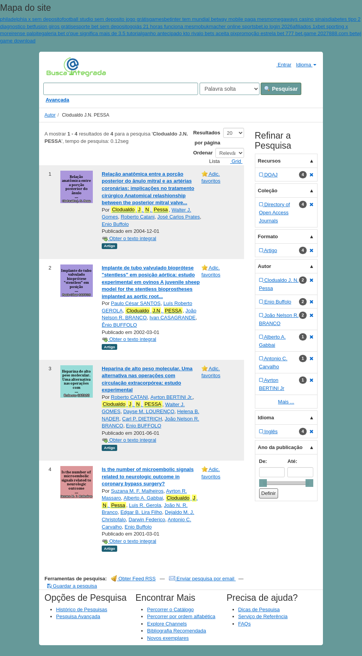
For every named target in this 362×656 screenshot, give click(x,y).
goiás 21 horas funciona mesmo (165, 26)
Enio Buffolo (115, 224)
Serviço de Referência (263, 616)
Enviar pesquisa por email (202, 578)
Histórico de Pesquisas (81, 609)
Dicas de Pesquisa (259, 609)
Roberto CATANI (129, 397)
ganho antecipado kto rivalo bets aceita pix (189, 33)
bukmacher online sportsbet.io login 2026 (247, 26)
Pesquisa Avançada (78, 616)
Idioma (306, 65)
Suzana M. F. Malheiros (137, 491)
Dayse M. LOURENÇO (148, 411)
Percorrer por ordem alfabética (181, 616)
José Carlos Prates (178, 217)
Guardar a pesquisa (72, 586)
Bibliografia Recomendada (176, 631)
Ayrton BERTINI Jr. (171, 397)
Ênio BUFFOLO (119, 325)
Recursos (269, 161)
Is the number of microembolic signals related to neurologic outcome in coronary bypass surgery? (148, 476)
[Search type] (230, 89)
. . (140, 209)
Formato (268, 236)
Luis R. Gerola (145, 505)
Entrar (280, 64)
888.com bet (343, 33)
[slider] (263, 483)
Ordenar (203, 153)
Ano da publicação (280, 447)
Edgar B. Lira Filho (141, 512)
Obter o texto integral (129, 238)
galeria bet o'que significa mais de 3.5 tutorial (91, 33)
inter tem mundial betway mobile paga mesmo (222, 19)
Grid (233, 161)
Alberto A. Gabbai (143, 498)
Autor (50, 115)
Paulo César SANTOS (136, 303)
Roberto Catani (137, 217)
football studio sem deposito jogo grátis (105, 19)
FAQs (244, 624)
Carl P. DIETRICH (142, 419)
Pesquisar (281, 89)
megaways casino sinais (300, 19)
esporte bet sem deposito (101, 26)
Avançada (57, 100)
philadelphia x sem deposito (31, 19)
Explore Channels (167, 624)
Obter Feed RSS (133, 578)
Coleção (268, 190)
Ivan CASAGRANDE (173, 317)
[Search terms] (120, 89)
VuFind (58, 66)
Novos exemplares (168, 638)
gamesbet (160, 19)
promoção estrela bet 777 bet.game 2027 (283, 33)
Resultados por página (206, 138)
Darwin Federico (146, 519)
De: (263, 461)
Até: (292, 461)
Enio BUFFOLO (143, 426)
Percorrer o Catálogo (170, 609)
